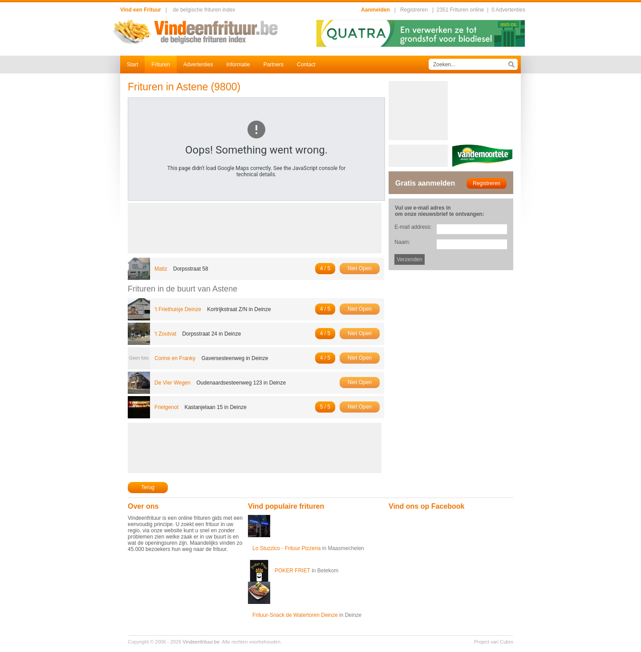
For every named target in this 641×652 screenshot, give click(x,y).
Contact (306, 64)
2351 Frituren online (460, 10)
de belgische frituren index (204, 10)
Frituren (160, 64)
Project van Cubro (493, 641)
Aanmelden (375, 10)
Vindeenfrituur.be (201, 641)
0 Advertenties (508, 10)
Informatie (238, 64)
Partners (274, 64)
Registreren (414, 10)
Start (132, 64)
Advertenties (198, 64)
